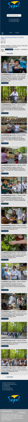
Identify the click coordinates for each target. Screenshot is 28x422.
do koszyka (9, 49)
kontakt (17, 32)
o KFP (10, 32)
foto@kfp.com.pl (9, 389)
